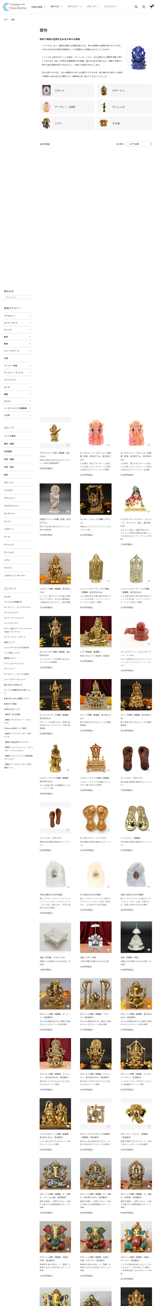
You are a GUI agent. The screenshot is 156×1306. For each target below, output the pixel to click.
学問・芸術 (9, 466)
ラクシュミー (9, 496)
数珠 (6, 336)
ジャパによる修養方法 (13, 598)
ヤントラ (8, 329)
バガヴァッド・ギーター (14, 572)
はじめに (7, 593)
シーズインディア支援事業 (15, 407)
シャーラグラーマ (11, 350)
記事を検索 (37, 7)
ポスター (8, 401)
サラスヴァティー (11, 504)
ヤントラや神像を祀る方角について (18, 684)
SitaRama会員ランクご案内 (15, 718)
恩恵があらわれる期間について (16, 689)
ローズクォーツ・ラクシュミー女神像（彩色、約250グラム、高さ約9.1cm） (95, 456)
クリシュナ (9, 542)
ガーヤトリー (9, 511)
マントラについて (11, 619)
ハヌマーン (8, 526)
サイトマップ (9, 663)
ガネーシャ (9, 481)
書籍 (6, 394)
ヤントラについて (11, 608)
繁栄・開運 (9, 443)
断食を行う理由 (10, 694)
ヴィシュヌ (9, 549)
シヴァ (7, 557)
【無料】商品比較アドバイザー (16, 732)
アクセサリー (9, 315)
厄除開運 (8, 450)
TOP (5, 19)
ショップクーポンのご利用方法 (16, 643)
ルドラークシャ (10, 322)
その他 (7, 414)
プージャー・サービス (13, 372)
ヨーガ (7, 387)
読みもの (55, 6)
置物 (13, 19)
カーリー (8, 519)
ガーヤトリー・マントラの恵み (16, 669)
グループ (91, 6)
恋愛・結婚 (9, 458)
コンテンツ (109, 6)
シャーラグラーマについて (14, 674)
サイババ (8, 564)
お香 (6, 358)
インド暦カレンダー (12, 648)
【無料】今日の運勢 (12, 705)
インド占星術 (9, 435)
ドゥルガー (9, 488)
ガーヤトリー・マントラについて (17, 603)
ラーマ (7, 534)
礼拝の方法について (12, 700)
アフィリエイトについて (13, 658)
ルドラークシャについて (14, 614)
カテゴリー (73, 6)
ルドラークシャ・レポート (14, 632)
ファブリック (9, 379)
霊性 (6, 473)
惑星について (9, 638)
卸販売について (10, 653)
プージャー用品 (10, 365)
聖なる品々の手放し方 (13, 679)
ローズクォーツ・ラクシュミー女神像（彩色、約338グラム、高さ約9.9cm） (136, 456)
